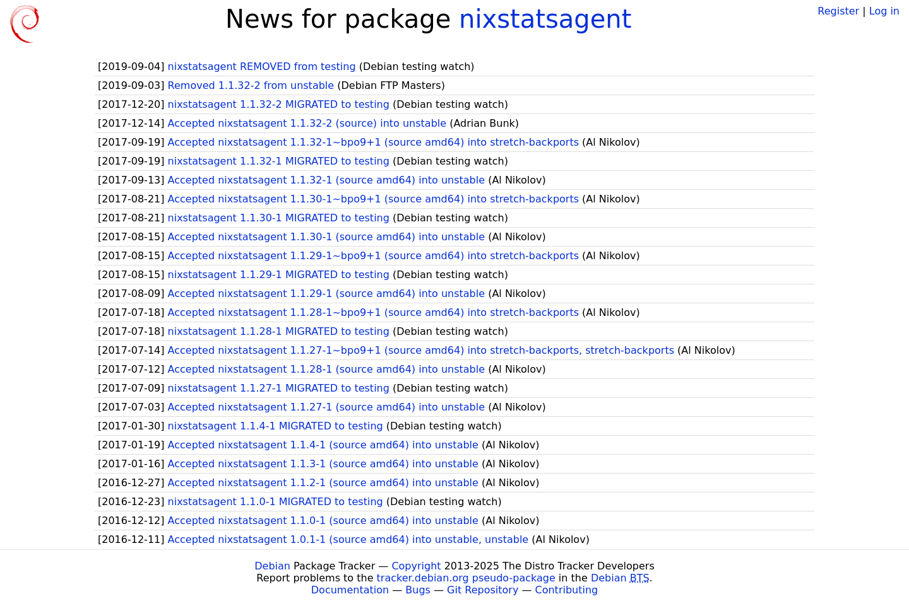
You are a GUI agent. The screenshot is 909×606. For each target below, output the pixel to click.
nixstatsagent (545, 18)
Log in (884, 11)
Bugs (418, 590)
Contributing (566, 590)
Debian (272, 566)
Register (838, 11)
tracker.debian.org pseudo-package (466, 578)
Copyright (416, 566)
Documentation (350, 590)
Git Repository (482, 590)
